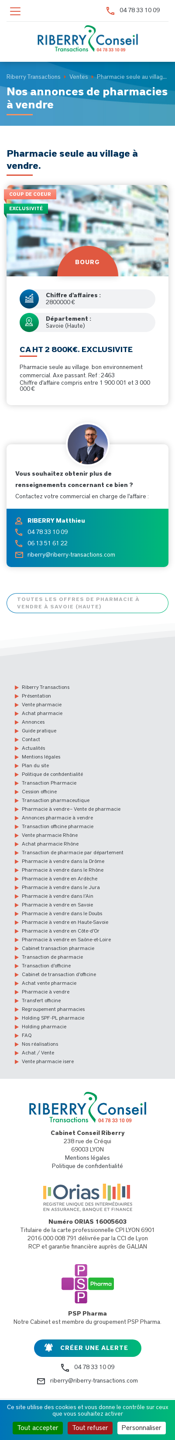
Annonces (33, 722)
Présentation (36, 695)
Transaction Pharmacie (49, 782)
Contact (31, 739)
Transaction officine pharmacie (57, 826)
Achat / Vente (38, 1052)
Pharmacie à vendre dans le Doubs (62, 913)
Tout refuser (90, 1427)
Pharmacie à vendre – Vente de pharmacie (71, 809)
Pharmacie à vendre (45, 991)
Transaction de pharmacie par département (73, 852)
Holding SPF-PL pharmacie (53, 1017)
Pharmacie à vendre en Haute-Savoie (65, 922)
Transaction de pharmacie (52, 957)
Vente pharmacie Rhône (50, 835)
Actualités (33, 748)
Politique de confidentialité (52, 774)
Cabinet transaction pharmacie (58, 948)
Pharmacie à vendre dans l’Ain (57, 896)
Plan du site (35, 765)
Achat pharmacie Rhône (50, 843)
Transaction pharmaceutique (55, 800)
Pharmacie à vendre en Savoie (57, 904)
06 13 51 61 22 (47, 543)
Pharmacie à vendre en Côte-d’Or (61, 930)
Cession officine (39, 791)
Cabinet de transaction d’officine (59, 974)
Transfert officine (41, 1000)
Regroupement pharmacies (53, 1009)
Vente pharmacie (42, 704)
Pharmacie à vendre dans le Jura (61, 887)
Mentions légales (41, 756)
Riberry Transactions (45, 687)
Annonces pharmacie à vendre (57, 817)
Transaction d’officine (46, 965)
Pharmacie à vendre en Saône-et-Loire (66, 939)
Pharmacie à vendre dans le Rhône (62, 870)
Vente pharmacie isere (48, 1061)
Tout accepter (37, 1427)
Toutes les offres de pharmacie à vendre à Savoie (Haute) (78, 603)
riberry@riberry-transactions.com (71, 555)
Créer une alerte (94, 1348)
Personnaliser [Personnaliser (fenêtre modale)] (141, 1427)
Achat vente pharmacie (49, 983)
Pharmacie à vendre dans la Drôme (63, 861)
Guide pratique (39, 730)
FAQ (26, 1035)
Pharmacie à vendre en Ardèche (59, 878)
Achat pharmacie (42, 713)
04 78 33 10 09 (140, 10)
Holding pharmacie (44, 1026)
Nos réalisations (40, 1044)
